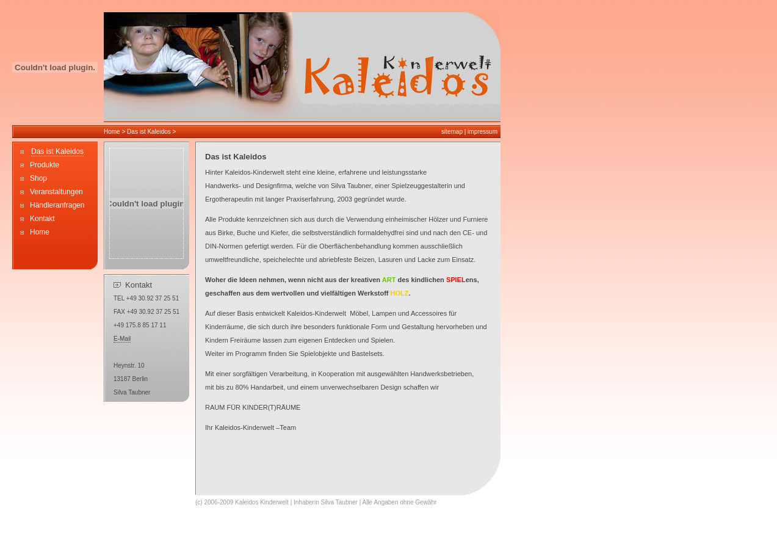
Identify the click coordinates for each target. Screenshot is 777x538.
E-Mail (122, 338)
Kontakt (42, 218)
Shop (38, 178)
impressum (482, 131)
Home (112, 131)
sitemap (452, 131)
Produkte (44, 165)
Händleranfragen (57, 205)
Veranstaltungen (56, 191)
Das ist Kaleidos (149, 131)
